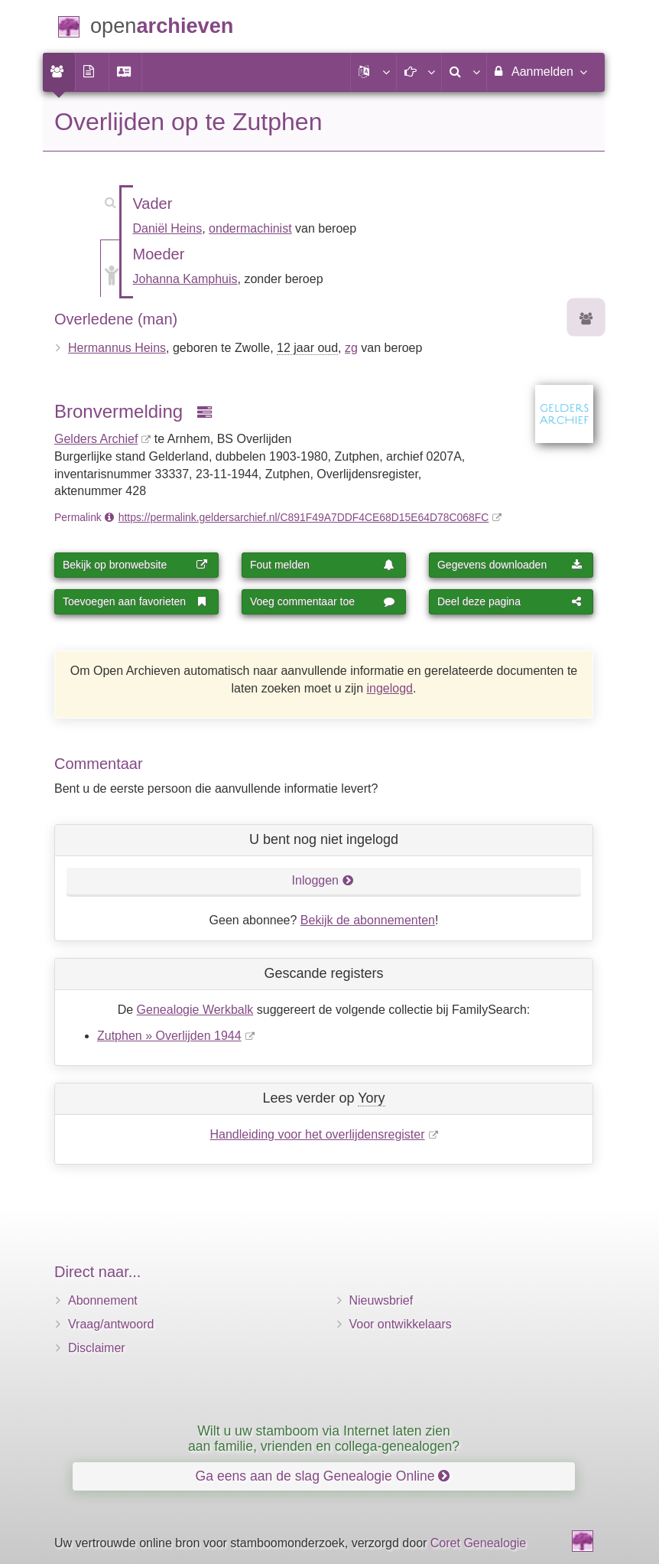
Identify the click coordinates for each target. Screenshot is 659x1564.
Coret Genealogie (478, 1542)
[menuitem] (59, 72)
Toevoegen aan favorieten (135, 601)
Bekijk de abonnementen (367, 920)
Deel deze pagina (510, 601)
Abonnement (103, 1300)
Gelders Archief (96, 438)
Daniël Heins (168, 228)
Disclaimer (96, 1347)
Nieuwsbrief (381, 1300)
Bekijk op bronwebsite (135, 565)
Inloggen (323, 880)
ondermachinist (250, 228)
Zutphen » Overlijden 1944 (169, 1035)
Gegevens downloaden (510, 565)
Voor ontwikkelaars (400, 1324)
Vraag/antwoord (111, 1324)
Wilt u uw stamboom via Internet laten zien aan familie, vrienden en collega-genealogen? (323, 1438)
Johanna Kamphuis (185, 278)
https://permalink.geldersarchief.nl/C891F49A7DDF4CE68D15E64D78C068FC (303, 517)
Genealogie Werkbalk (195, 1009)
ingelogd (390, 688)
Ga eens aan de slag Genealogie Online (323, 1476)
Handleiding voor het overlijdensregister (316, 1134)
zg (351, 347)
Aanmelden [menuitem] (540, 71)
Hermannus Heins (117, 347)
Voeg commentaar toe (322, 601)
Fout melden (322, 565)
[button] (373, 72)
